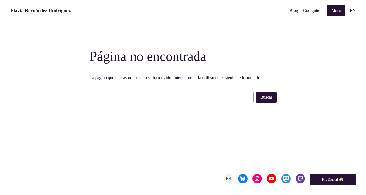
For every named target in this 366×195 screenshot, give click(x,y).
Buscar (266, 97)
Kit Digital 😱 (333, 179)
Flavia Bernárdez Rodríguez (40, 10)
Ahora (336, 11)
